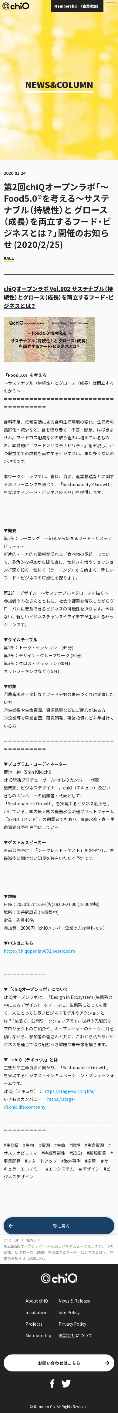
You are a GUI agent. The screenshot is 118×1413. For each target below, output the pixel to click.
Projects (33, 1324)
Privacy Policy (72, 1324)
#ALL (9, 258)
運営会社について (76, 1335)
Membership (38, 1335)
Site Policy (69, 1312)
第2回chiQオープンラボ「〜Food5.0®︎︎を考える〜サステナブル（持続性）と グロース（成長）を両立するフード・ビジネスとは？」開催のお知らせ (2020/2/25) (58, 1252)
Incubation (36, 1312)
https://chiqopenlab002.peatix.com (39, 951)
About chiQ (36, 1301)
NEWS (30, 1239)
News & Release (74, 1301)
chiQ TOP (11, 1239)
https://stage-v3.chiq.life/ (69, 1091)
